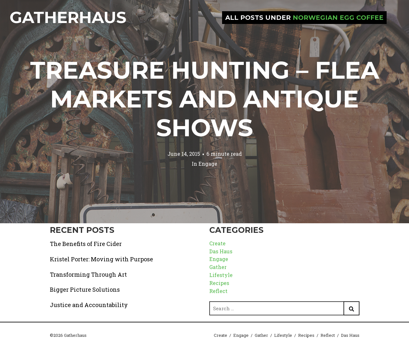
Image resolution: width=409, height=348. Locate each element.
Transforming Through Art (88, 274)
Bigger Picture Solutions (85, 289)
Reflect (218, 291)
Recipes (219, 283)
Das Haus (220, 251)
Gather (218, 267)
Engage (207, 163)
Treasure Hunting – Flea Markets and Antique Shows (204, 99)
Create (217, 243)
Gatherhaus (68, 17)
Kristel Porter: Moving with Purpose (101, 259)
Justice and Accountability (89, 305)
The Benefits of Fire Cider (86, 244)
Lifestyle (221, 275)
